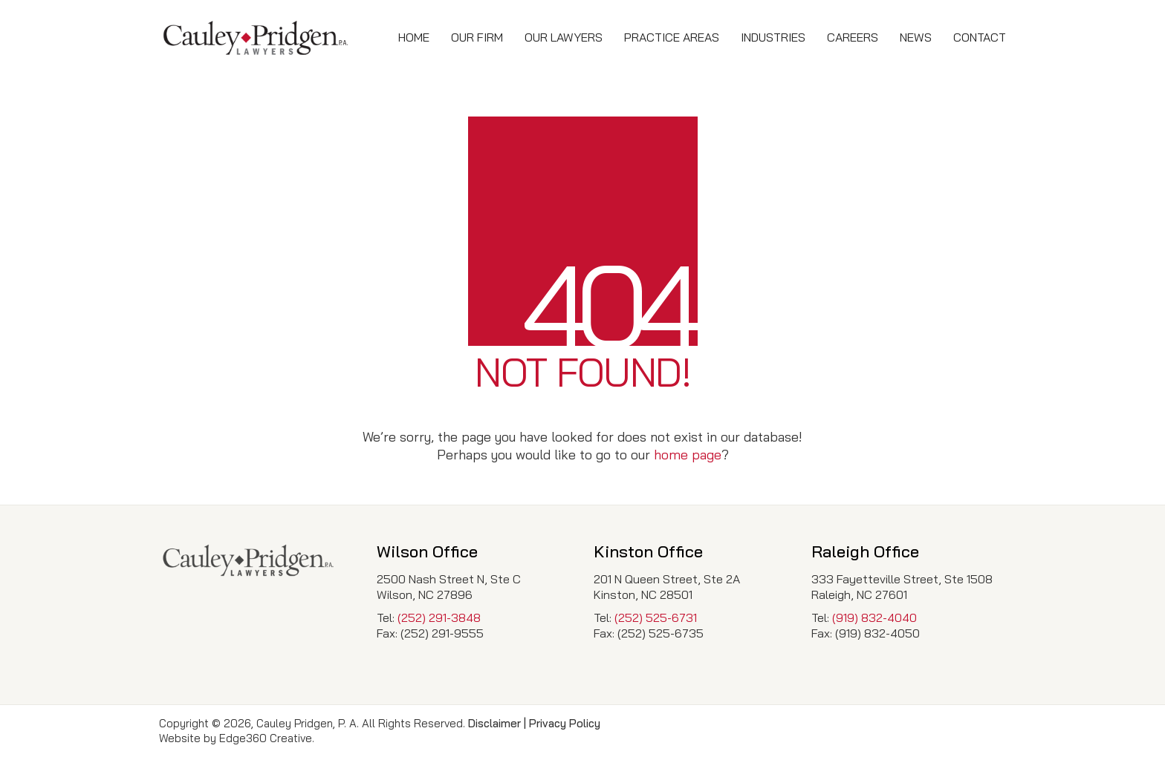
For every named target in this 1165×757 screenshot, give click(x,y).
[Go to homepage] (255, 38)
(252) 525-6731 (655, 617)
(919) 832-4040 (874, 617)
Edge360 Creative (265, 738)
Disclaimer (494, 723)
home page (687, 454)
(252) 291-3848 (439, 617)
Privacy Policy (564, 723)
